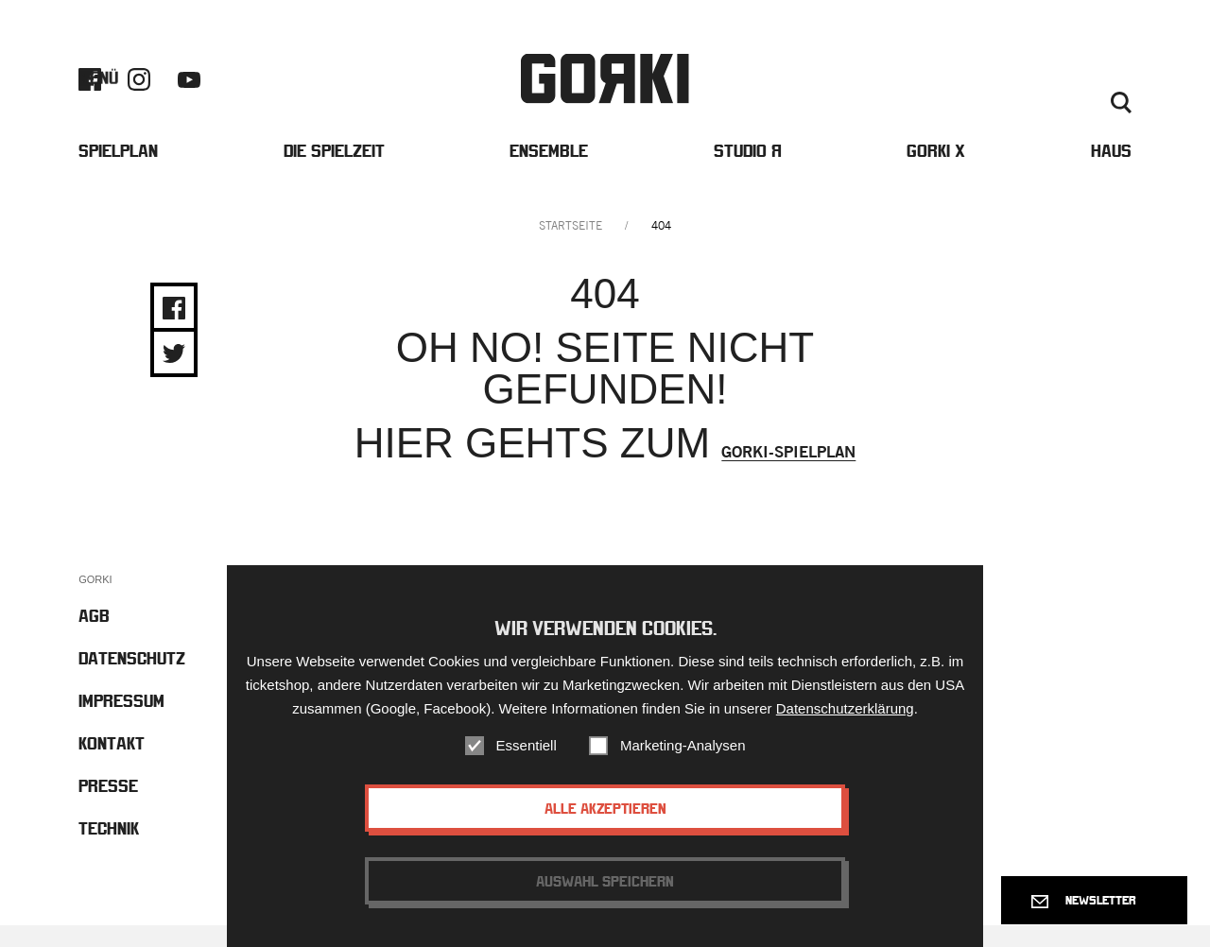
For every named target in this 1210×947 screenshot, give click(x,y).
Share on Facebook (174, 330)
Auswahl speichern (605, 880)
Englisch (1006, 111)
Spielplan (118, 169)
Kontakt (1049, 88)
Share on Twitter (174, 375)
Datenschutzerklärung (845, 708)
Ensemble (549, 169)
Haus (1111, 169)
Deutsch (1070, 111)
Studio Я (748, 169)
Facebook (89, 88)
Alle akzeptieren (605, 808)
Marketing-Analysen (683, 745)
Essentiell (526, 745)
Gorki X (936, 169)
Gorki (605, 87)
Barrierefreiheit (958, 88)
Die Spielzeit (334, 169)
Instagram (139, 88)
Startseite (570, 247)
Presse (1109, 88)
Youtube (189, 88)
